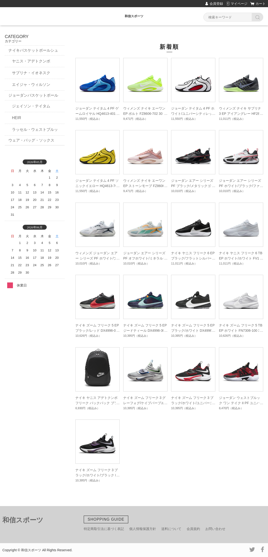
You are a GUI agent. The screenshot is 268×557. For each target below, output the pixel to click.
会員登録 (216, 4)
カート (261, 4)
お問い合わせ (215, 529)
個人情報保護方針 (142, 529)
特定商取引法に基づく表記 (104, 529)
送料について (171, 529)
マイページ (239, 4)
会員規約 (193, 529)
